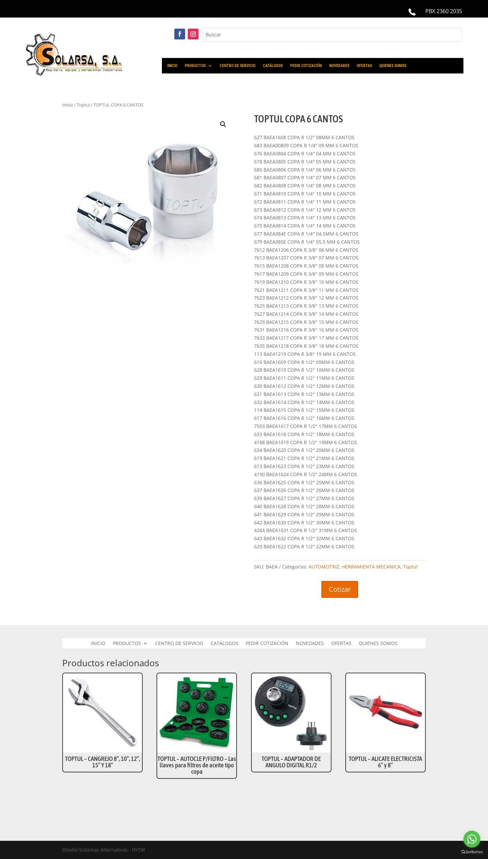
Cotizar (340, 589)
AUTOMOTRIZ (324, 566)
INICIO (172, 65)
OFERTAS (364, 65)
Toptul (83, 105)
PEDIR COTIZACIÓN (306, 65)
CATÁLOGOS (273, 65)
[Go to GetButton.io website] (472, 852)
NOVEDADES (339, 65)
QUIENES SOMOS (392, 65)
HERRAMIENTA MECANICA (371, 566)
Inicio (67, 105)
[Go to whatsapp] (471, 839)
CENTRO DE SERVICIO (237, 65)
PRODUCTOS (195, 65)
